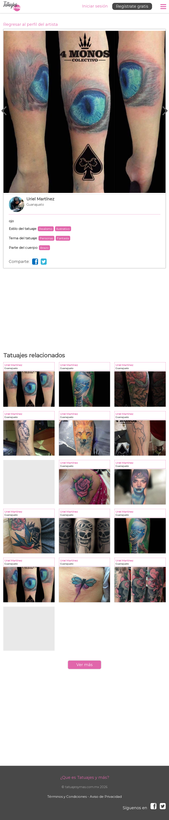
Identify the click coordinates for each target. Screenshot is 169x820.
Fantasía (63, 238)
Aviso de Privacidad (106, 796)
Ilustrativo (63, 229)
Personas (46, 238)
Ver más (84, 664)
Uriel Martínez (84, 206)
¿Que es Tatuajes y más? (84, 777)
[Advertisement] (84, 303)
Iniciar (95, 6)
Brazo (44, 247)
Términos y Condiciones (67, 796)
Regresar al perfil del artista (30, 24)
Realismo (45, 229)
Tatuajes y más (12, 6)
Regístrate (132, 6)
